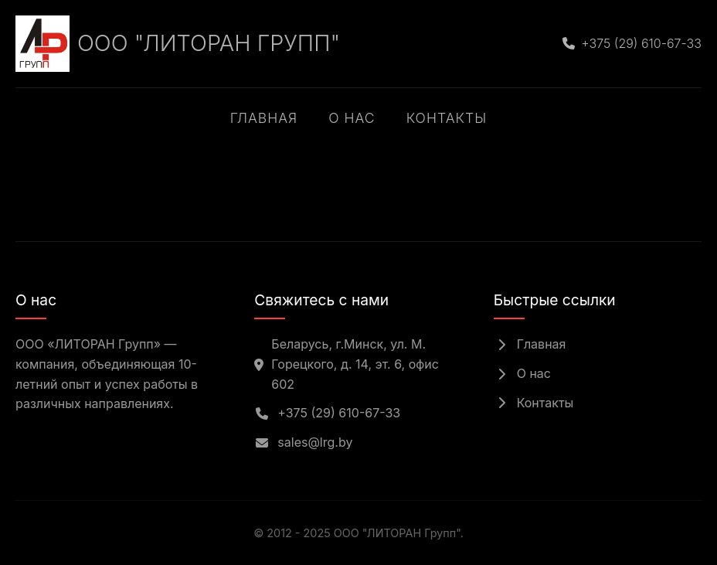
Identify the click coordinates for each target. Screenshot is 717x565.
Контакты (447, 118)
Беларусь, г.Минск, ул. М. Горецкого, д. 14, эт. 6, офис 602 (346, 363)
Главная (263, 118)
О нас (351, 118)
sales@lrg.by (303, 442)
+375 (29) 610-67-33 (327, 412)
